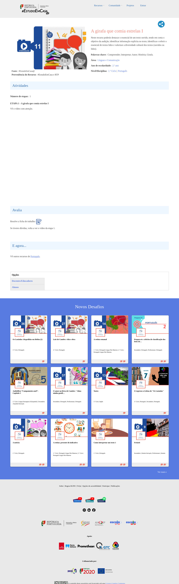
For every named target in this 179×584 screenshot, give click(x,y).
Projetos (130, 5)
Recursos (98, 5)
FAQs (79, 486)
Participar (106, 486)
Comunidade (114, 5)
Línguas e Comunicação (109, 60)
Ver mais (161, 472)
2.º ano (115, 65)
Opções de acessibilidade (91, 486)
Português (122, 71)
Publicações (115, 486)
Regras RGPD (70, 486)
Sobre (61, 486)
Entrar (143, 5)
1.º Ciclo (112, 71)
